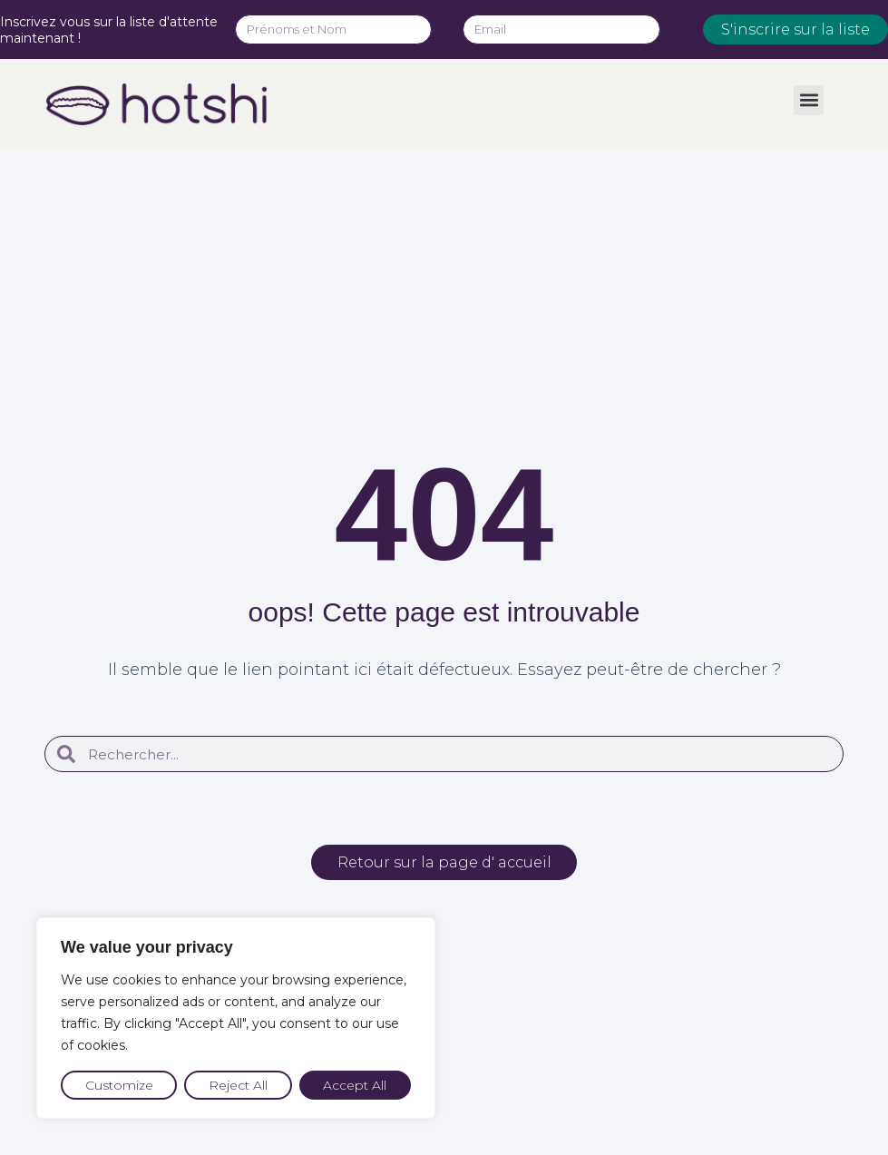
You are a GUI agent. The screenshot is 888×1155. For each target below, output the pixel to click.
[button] (809, 100)
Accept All (354, 1085)
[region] (235, 1018)
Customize (119, 1085)
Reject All (238, 1085)
